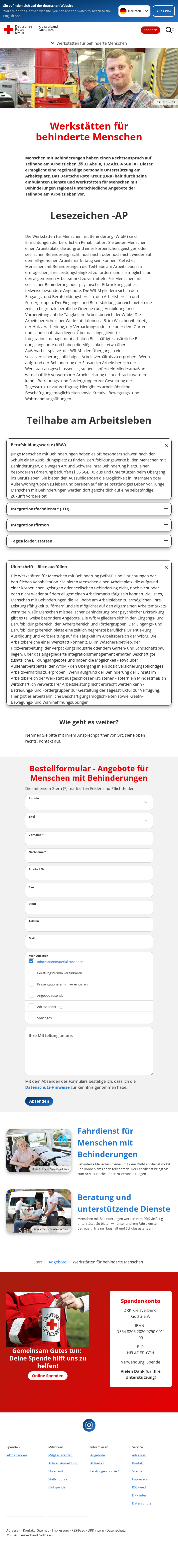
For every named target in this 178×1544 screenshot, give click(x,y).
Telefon (34, 921)
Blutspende (57, 1487)
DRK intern (140, 1495)
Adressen (139, 1455)
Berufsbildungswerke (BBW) (38, 444)
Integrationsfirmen (30, 525)
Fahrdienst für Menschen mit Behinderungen (108, 1142)
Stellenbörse (57, 1479)
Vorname (36, 835)
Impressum (140, 1479)
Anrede (34, 798)
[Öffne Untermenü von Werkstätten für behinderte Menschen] (89, 43)
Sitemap (138, 1471)
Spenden (150, 30)
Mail (32, 938)
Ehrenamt (55, 1471)
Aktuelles (97, 1463)
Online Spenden (48, 1375)
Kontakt (138, 1463)
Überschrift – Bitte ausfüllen (39, 566)
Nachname (37, 852)
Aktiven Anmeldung (63, 1463)
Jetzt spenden (16, 1455)
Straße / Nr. (37, 869)
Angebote (97, 1455)
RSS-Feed (139, 1487)
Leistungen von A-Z (104, 1471)
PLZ (31, 886)
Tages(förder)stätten (31, 541)
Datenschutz (141, 1503)
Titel (32, 816)
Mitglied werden (60, 1455)
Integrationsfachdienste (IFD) (40, 509)
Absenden (39, 1101)
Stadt (32, 904)
